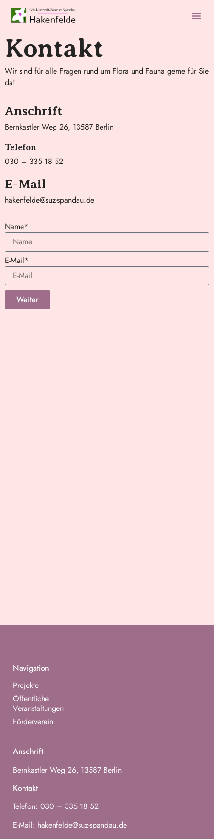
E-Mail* (17, 261)
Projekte (26, 685)
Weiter (27, 299)
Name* (16, 227)
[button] (196, 16)
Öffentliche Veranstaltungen (38, 703)
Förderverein (33, 722)
